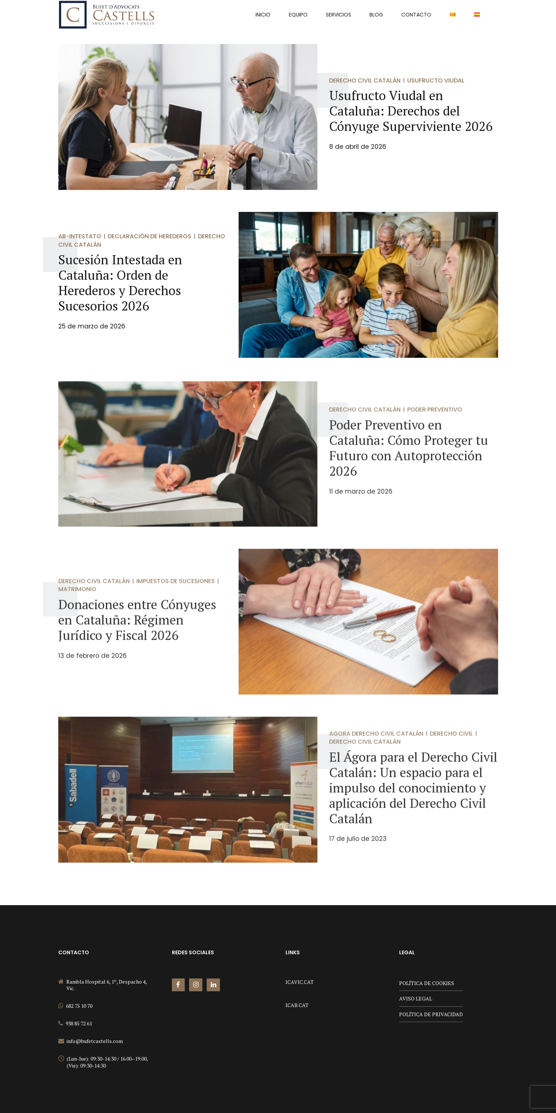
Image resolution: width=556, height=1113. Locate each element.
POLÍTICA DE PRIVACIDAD (431, 1014)
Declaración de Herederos (149, 236)
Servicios (338, 14)
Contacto (416, 14)
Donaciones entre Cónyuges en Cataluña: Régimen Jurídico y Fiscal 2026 (137, 628)
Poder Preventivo (434, 418)
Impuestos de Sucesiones (175, 589)
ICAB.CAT (297, 1005)
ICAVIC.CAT (300, 981)
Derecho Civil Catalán (365, 80)
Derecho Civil (451, 742)
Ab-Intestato (79, 236)
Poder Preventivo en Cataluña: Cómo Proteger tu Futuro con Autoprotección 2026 (408, 456)
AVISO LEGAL (415, 998)
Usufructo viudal (435, 80)
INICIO (262, 14)
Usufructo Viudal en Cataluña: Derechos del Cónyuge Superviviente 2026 (411, 111)
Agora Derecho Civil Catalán (376, 742)
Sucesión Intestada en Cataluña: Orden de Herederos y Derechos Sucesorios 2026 (120, 283)
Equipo (298, 14)
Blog (376, 14)
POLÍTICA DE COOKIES (426, 983)
